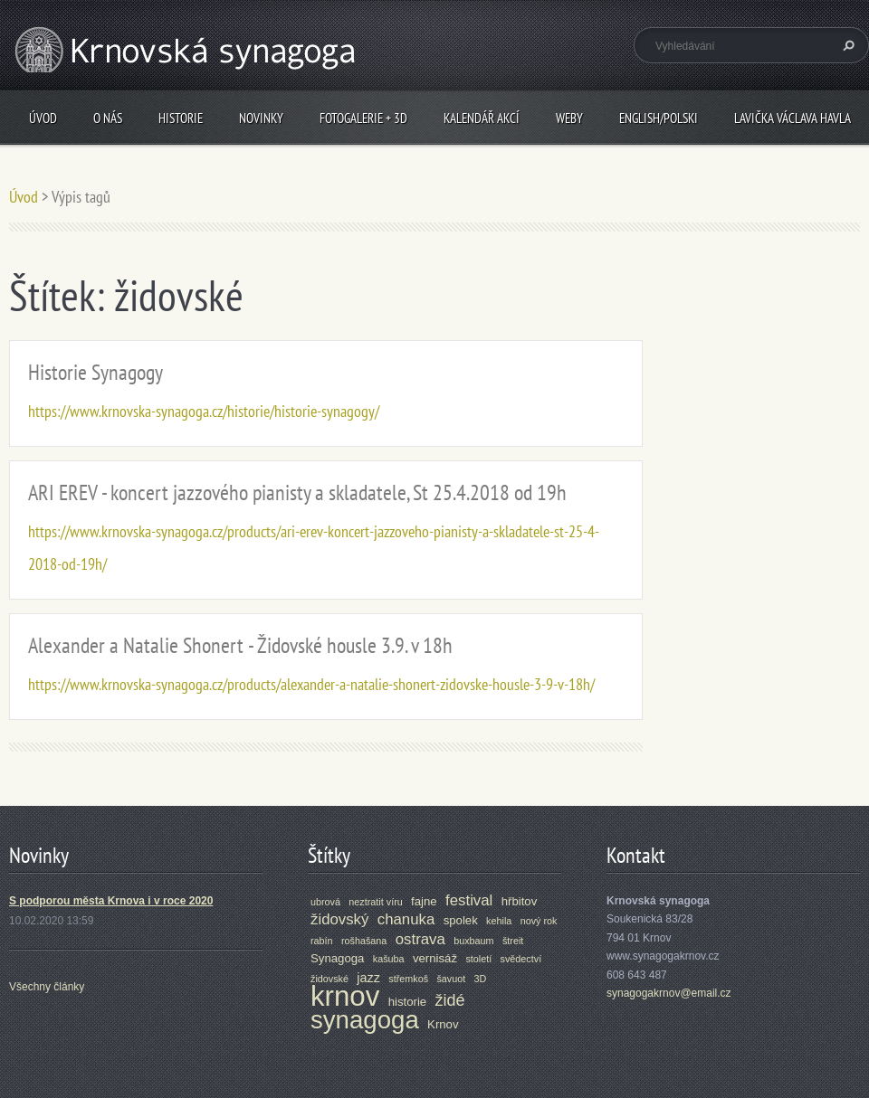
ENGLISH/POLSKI (658, 118)
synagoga (364, 1020)
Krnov (442, 1024)
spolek (461, 920)
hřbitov (519, 901)
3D (480, 978)
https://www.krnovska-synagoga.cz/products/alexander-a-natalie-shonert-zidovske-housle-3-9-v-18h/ (311, 684)
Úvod (43, 118)
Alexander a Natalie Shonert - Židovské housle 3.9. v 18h (240, 645)
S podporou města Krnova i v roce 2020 (111, 900)
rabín (321, 940)
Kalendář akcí (482, 118)
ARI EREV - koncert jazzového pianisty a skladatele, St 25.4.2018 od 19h (297, 492)
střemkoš (408, 978)
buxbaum (473, 940)
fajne (424, 901)
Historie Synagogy (95, 372)
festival (468, 900)
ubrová (325, 901)
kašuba (389, 958)
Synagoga (337, 958)
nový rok (539, 920)
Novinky (261, 118)
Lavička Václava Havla (792, 118)
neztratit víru (375, 901)
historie (407, 1001)
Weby (569, 118)
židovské (329, 978)
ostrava (420, 939)
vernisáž (435, 958)
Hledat (846, 45)
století (478, 958)
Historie (180, 118)
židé (450, 1000)
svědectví (521, 958)
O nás (107, 118)
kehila (498, 920)
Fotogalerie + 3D (363, 118)
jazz (368, 977)
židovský (339, 919)
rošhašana (364, 940)
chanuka (406, 919)
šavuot (450, 978)
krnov (344, 996)
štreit (512, 940)
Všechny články (46, 986)
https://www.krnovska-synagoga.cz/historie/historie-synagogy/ (203, 411)
